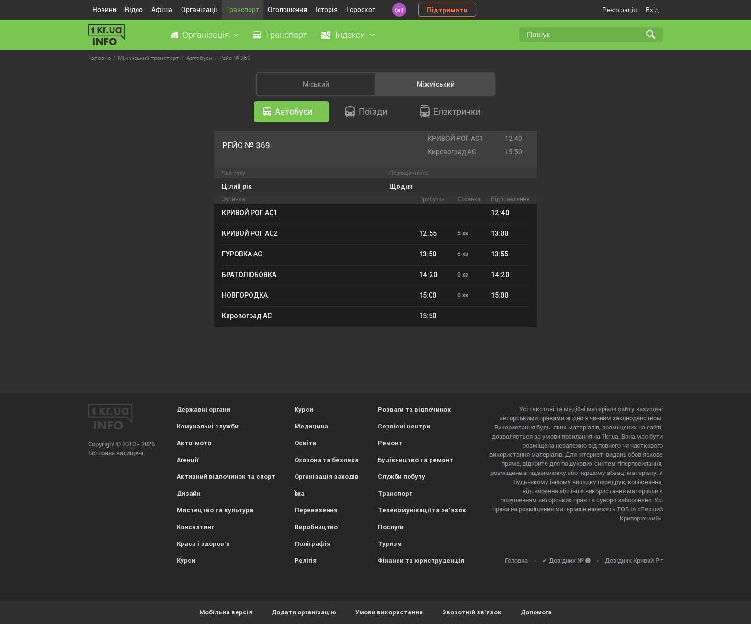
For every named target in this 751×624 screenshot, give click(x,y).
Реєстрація (620, 9)
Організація (205, 35)
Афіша (161, 9)
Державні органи (203, 409)
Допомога (536, 612)
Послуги (391, 527)
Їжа (300, 493)
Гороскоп (361, 9)
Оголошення (287, 9)
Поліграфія (312, 543)
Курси (186, 560)
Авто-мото (194, 443)
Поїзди (366, 111)
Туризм (390, 543)
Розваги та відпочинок (414, 409)
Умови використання (389, 612)
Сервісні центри (404, 426)
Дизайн (189, 493)
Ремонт (390, 443)
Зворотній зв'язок (471, 612)
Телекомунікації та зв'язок (422, 510)
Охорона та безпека (327, 459)
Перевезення (316, 510)
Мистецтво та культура (215, 510)
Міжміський (436, 84)
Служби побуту (401, 476)
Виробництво (316, 527)
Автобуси (287, 111)
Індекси (350, 35)
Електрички (450, 111)
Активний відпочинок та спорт (226, 476)
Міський (316, 84)
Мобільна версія (225, 612)
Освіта (305, 443)
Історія (327, 9)
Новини (104, 9)
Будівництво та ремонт (415, 459)
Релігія (306, 560)
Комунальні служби (208, 426)
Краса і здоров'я (203, 543)
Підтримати (447, 10)
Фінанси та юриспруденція (421, 560)
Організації (199, 9)
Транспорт (242, 9)
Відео (134, 9)
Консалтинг (195, 527)
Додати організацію (304, 612)
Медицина (311, 426)
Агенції (187, 459)
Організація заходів (327, 476)
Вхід (652, 9)
